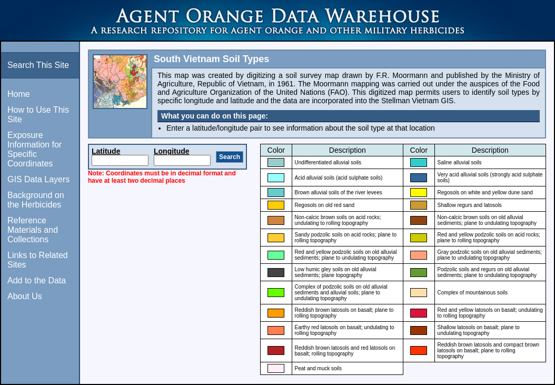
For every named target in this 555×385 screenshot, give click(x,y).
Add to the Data (36, 280)
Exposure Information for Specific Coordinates (34, 149)
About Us (24, 296)
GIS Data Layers (38, 179)
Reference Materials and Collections (32, 230)
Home (18, 94)
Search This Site (38, 65)
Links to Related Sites (37, 260)
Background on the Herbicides (35, 200)
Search (229, 157)
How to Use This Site (38, 114)
